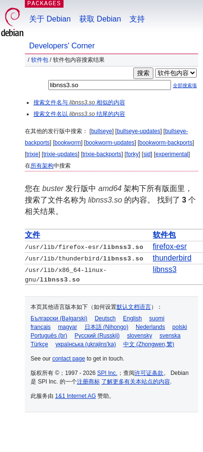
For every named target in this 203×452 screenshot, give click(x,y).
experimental (172, 154)
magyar (67, 326)
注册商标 (88, 381)
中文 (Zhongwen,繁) (148, 343)
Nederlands (150, 326)
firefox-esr (170, 246)
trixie (32, 154)
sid (146, 154)
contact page (68, 358)
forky (132, 154)
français (41, 326)
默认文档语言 (134, 306)
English (132, 318)
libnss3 (165, 269)
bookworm (67, 142)
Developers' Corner (62, 46)
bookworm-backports (165, 142)
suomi (156, 318)
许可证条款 (149, 372)
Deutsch (105, 318)
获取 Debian (100, 19)
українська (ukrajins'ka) (85, 343)
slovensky (139, 335)
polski (179, 326)
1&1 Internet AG (75, 395)
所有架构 (42, 165)
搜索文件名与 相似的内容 (79, 102)
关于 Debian (50, 19)
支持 (137, 19)
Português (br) (49, 335)
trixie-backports (102, 154)
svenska (170, 335)
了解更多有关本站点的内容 (135, 381)
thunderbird (172, 258)
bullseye (101, 131)
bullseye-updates (138, 131)
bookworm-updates (109, 142)
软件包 (39, 59)
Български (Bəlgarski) (59, 318)
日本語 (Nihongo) (106, 326)
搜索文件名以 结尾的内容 (79, 114)
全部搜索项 (185, 85)
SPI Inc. (107, 372)
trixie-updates (60, 154)
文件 (32, 235)
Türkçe (39, 343)
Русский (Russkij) (97, 335)
